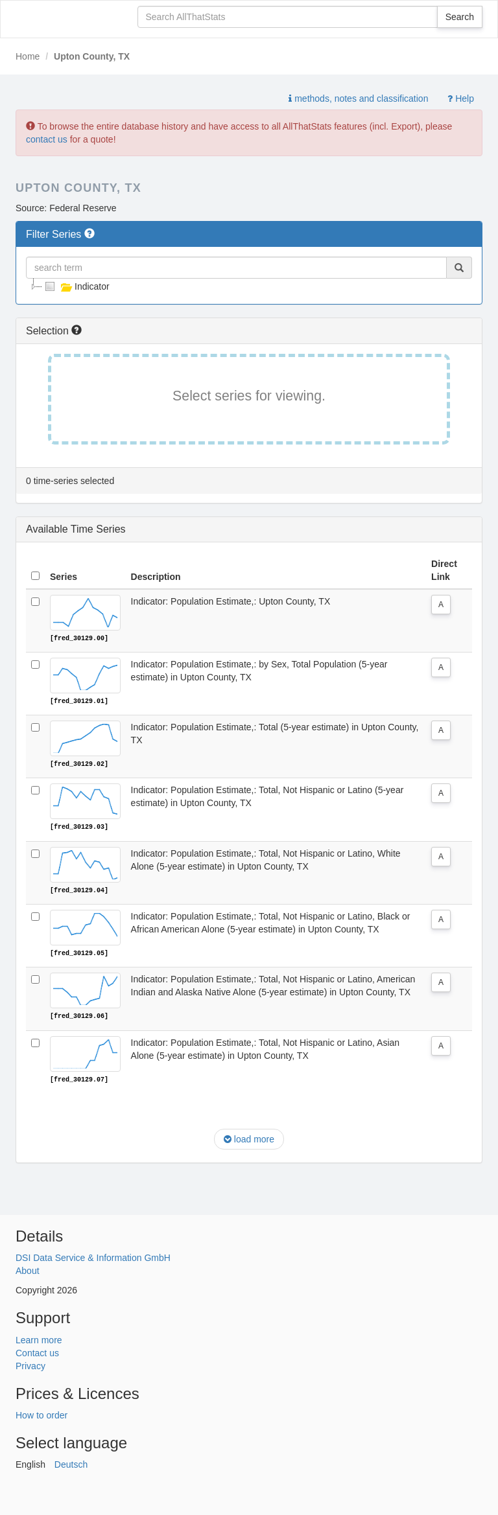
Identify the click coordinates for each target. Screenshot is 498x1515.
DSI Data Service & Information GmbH (93, 1256)
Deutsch (71, 1463)
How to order (41, 1414)
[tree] (249, 286)
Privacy (30, 1364)
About (28, 1269)
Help (460, 98)
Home (28, 56)
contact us (46, 139)
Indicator (76, 286)
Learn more (39, 1338)
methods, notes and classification (358, 98)
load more (249, 1138)
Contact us (37, 1351)
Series (63, 577)
